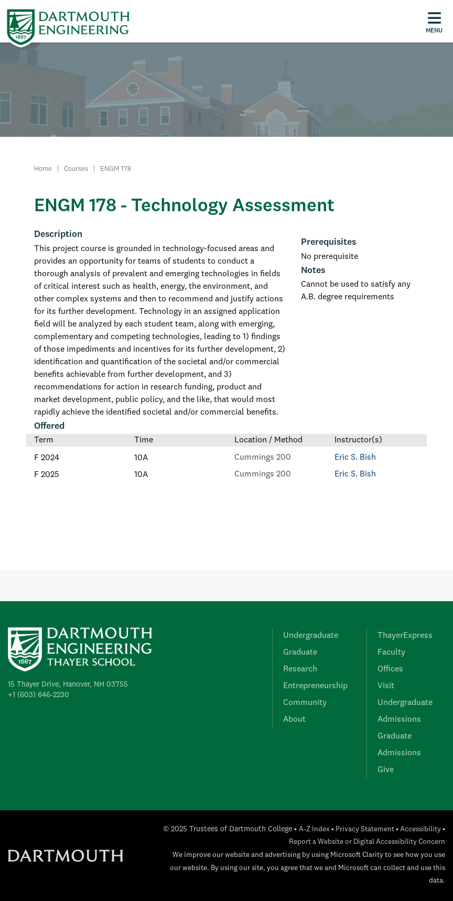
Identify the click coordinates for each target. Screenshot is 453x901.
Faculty (391, 652)
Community (305, 703)
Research (300, 669)
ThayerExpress (405, 636)
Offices (390, 669)
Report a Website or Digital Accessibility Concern (367, 842)
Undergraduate (310, 636)
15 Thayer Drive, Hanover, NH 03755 (68, 684)
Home (43, 169)
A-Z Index (314, 829)
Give (386, 770)
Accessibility (420, 829)
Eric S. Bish (355, 457)
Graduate (300, 652)
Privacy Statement (365, 829)
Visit (386, 686)
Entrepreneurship (315, 686)
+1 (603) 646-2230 (38, 695)
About (294, 719)
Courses (76, 169)
